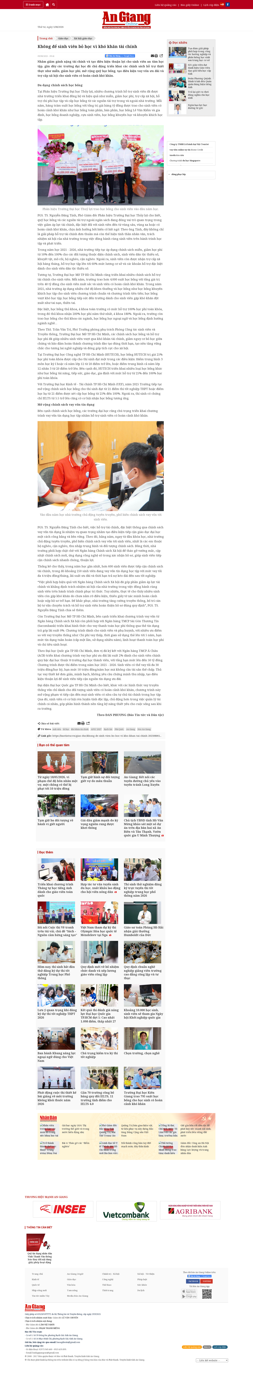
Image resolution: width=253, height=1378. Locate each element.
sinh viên (57, 729)
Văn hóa (71, 1297)
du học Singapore (191, 160)
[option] (63, 1222)
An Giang (130, 729)
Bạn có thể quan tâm (54, 745)
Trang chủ (46, 38)
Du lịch (140, 1302)
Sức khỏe (142, 1297)
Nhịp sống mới (39, 1302)
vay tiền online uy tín (180, 149)
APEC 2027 (96, 729)
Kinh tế (35, 1291)
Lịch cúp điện (211, 4)
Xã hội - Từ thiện (145, 1286)
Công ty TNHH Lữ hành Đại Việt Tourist (189, 144)
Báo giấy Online (190, 4)
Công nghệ (107, 1291)
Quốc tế (36, 1297)
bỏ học (66, 729)
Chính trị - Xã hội (110, 1286)
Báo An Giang (144, 729)
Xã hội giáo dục (83, 38)
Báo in (207, 1359)
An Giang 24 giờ (75, 1286)
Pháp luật (142, 1291)
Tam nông (72, 1302)
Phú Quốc (119, 729)
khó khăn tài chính (79, 729)
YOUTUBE (206, 1294)
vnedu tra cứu (177, 155)
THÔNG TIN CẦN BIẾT (39, 1240)
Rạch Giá (108, 729)
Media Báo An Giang (77, 1308)
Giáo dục (63, 38)
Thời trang (107, 1302)
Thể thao (106, 1297)
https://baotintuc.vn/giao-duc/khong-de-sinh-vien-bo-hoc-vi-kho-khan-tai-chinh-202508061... (99, 735)
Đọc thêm (46, 855)
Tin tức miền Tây (40, 1308)
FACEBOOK (193, 1294)
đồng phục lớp (179, 174)
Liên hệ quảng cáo (165, 4)
